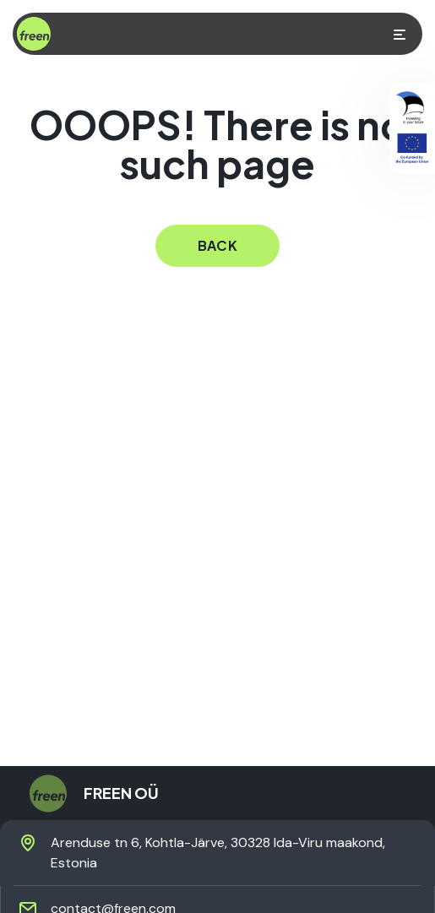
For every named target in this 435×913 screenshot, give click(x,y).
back (218, 245)
